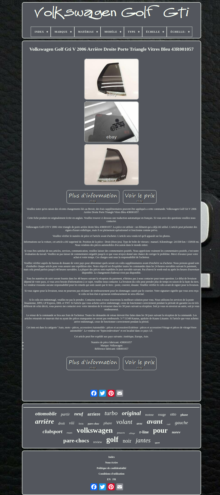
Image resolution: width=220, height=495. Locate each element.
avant (154, 421)
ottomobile (46, 413)
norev (176, 432)
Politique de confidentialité (111, 468)
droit (61, 423)
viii (71, 423)
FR (114, 479)
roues (69, 432)
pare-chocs (76, 440)
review (97, 442)
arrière (44, 421)
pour (160, 430)
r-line (144, 432)
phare (108, 423)
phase (184, 414)
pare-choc (93, 423)
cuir (169, 424)
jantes (143, 440)
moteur (149, 414)
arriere (93, 414)
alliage (132, 433)
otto (173, 414)
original (131, 413)
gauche (181, 422)
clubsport (52, 431)
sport (157, 442)
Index (111, 456)
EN (109, 479)
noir (127, 441)
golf (112, 439)
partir (65, 414)
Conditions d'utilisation (111, 473)
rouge (162, 414)
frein (81, 423)
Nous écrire (111, 462)
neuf (78, 413)
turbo (111, 413)
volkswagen (95, 430)
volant (124, 421)
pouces (121, 432)
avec (139, 423)
